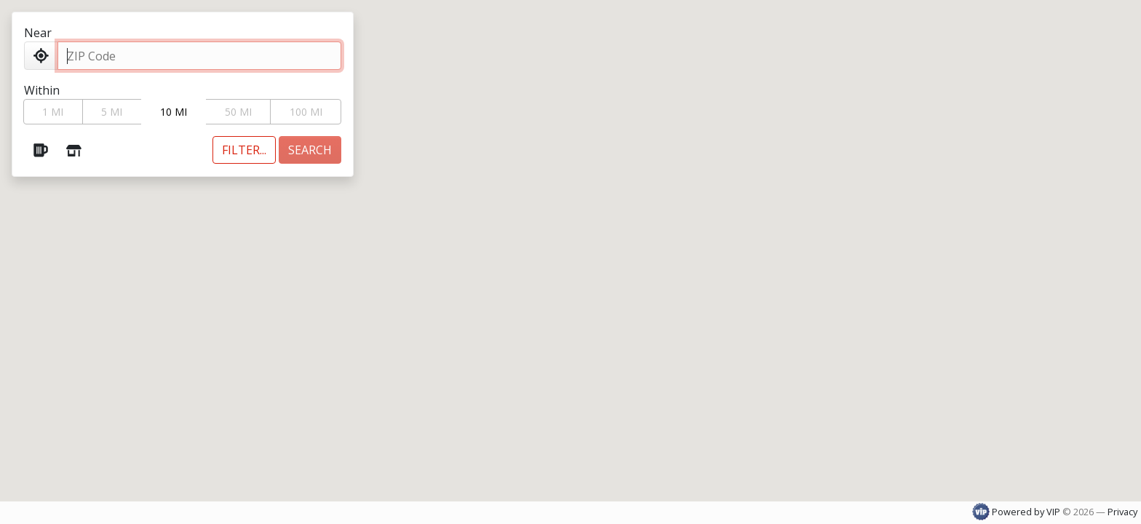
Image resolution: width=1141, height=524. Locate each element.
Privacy (1122, 511)
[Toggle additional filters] (244, 150)
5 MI (111, 112)
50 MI (238, 112)
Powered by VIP (1017, 511)
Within (42, 90)
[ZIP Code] (199, 55)
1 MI (52, 112)
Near (38, 33)
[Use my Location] (41, 55)
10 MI (173, 112)
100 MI (306, 112)
